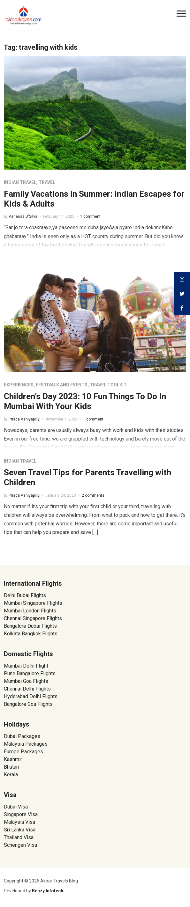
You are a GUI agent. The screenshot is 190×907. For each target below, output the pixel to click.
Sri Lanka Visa (20, 830)
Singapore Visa (21, 814)
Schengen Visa (20, 845)
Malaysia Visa (19, 822)
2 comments (93, 495)
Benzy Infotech (47, 890)
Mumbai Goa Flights (26, 681)
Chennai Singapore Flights (33, 618)
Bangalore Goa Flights (28, 704)
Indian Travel (20, 182)
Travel (47, 182)
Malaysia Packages (26, 744)
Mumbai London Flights (30, 611)
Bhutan (11, 767)
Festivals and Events (61, 384)
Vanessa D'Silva (23, 216)
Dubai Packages (22, 736)
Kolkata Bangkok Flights (30, 634)
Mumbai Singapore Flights (33, 603)
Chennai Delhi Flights (27, 689)
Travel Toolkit (108, 384)
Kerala (11, 775)
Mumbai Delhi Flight (26, 666)
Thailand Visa (19, 837)
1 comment (90, 216)
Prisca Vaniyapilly (24, 419)
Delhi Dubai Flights (25, 595)
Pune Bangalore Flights (30, 673)
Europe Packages (23, 752)
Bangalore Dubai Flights (30, 626)
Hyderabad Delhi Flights (30, 696)
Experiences (19, 384)
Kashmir (13, 759)
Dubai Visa (16, 807)
